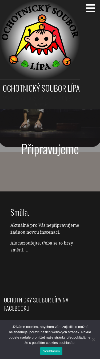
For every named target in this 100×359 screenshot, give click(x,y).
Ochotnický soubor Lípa (41, 88)
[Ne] (93, 339)
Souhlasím (51, 351)
